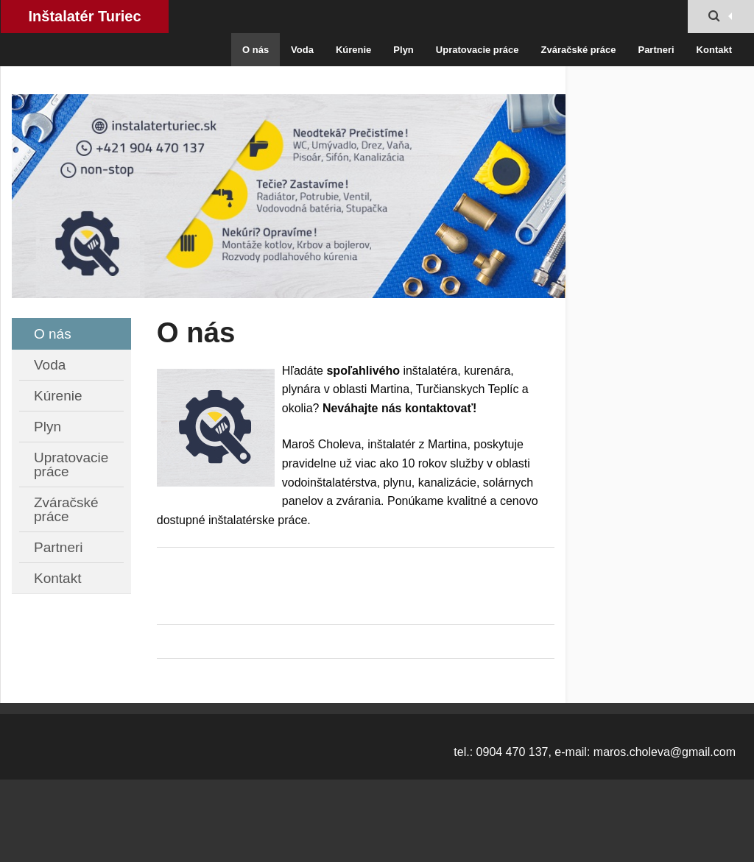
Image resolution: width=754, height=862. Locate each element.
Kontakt (714, 49)
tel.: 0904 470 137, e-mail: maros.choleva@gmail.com (595, 752)
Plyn (403, 49)
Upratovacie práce (477, 49)
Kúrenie (353, 49)
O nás (255, 49)
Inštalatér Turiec (84, 16)
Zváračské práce (578, 49)
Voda (302, 49)
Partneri (656, 49)
